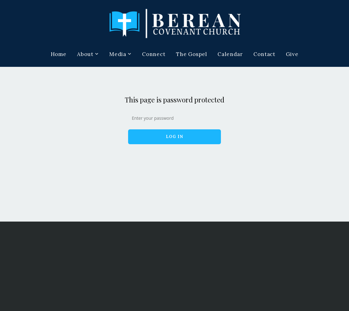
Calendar (230, 54)
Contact (264, 54)
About (88, 54)
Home (59, 54)
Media (120, 54)
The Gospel (191, 54)
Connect (154, 54)
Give (292, 54)
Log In (174, 136)
